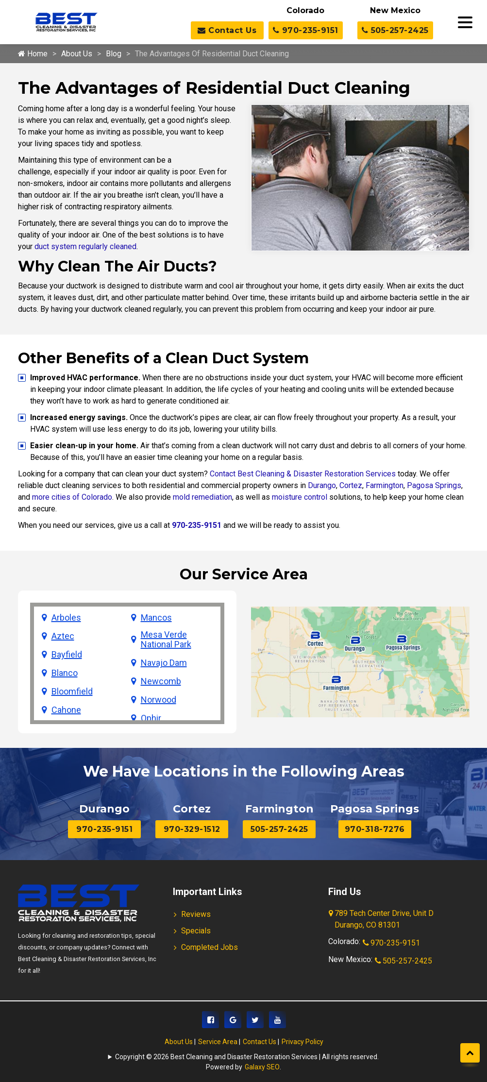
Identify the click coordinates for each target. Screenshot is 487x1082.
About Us (76, 53)
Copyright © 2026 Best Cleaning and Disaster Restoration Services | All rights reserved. (247, 1057)
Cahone (66, 710)
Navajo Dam (164, 663)
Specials (196, 930)
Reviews (196, 914)
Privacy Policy (302, 1042)
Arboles (66, 618)
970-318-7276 (375, 829)
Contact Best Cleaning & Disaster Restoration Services (303, 473)
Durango (322, 485)
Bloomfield (72, 691)
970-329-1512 (192, 829)
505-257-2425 (395, 30)
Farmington (384, 485)
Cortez (350, 485)
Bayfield (66, 654)
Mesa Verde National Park (166, 639)
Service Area (217, 1042)
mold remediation (202, 497)
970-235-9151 (305, 30)
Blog (113, 53)
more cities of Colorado (72, 497)
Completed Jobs (209, 947)
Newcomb (161, 681)
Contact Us (227, 30)
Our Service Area (244, 574)
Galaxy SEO (262, 1067)
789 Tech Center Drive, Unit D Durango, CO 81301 (382, 920)
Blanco (64, 673)
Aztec (62, 636)
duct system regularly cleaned (85, 246)
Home (33, 53)
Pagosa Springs (434, 485)
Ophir (151, 718)
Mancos (156, 618)
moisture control (299, 497)
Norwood (158, 700)
